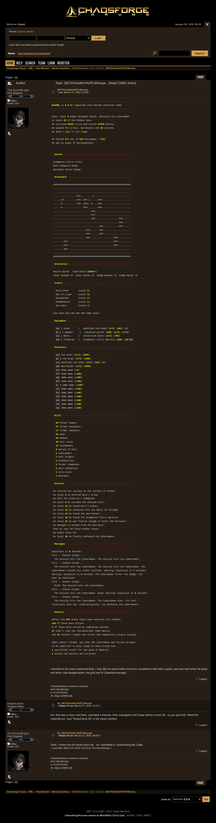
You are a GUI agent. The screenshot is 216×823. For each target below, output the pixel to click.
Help (19, 63)
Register (63, 63)
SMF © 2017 (106, 811)
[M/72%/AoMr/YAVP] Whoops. (73, 90)
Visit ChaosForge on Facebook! (34, 53)
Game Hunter (95, 68)
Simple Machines (121, 811)
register (30, 31)
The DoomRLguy (18, 90)
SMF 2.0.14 (92, 811)
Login (51, 63)
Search (30, 63)
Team (41, 63)
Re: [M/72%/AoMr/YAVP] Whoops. (75, 703)
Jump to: (166, 799)
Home (10, 63)
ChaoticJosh (15, 703)
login (19, 31)
